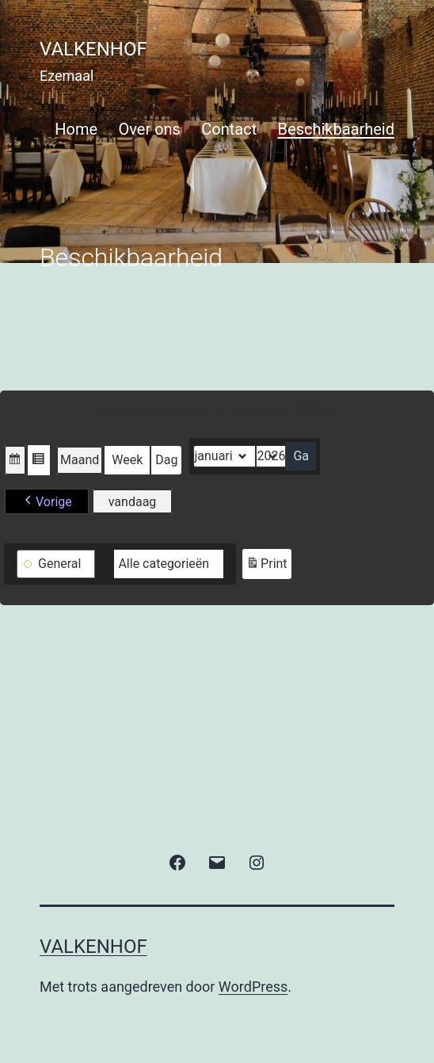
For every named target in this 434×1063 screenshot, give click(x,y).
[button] (15, 460)
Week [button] (127, 459)
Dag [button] (166, 459)
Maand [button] (79, 459)
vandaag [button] (132, 501)
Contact (229, 129)
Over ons (150, 129)
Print (266, 566)
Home (76, 129)
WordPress (253, 986)
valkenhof (93, 49)
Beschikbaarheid (336, 129)
